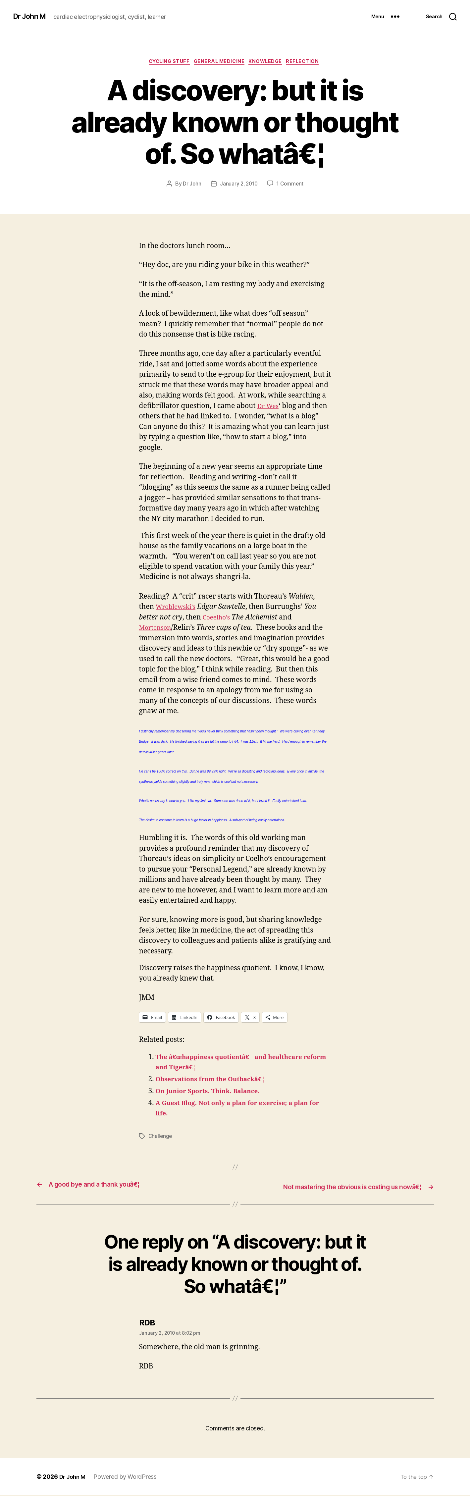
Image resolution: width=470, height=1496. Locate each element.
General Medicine (219, 63)
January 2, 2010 (238, 185)
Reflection (310, 63)
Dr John (190, 185)
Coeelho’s (218, 618)
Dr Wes (269, 407)
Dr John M (31, 17)
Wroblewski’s (178, 608)
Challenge (160, 1137)
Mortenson (157, 628)
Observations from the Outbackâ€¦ (217, 1080)
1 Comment (291, 185)
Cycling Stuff (164, 63)
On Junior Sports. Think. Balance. (214, 1092)
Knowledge (269, 63)
